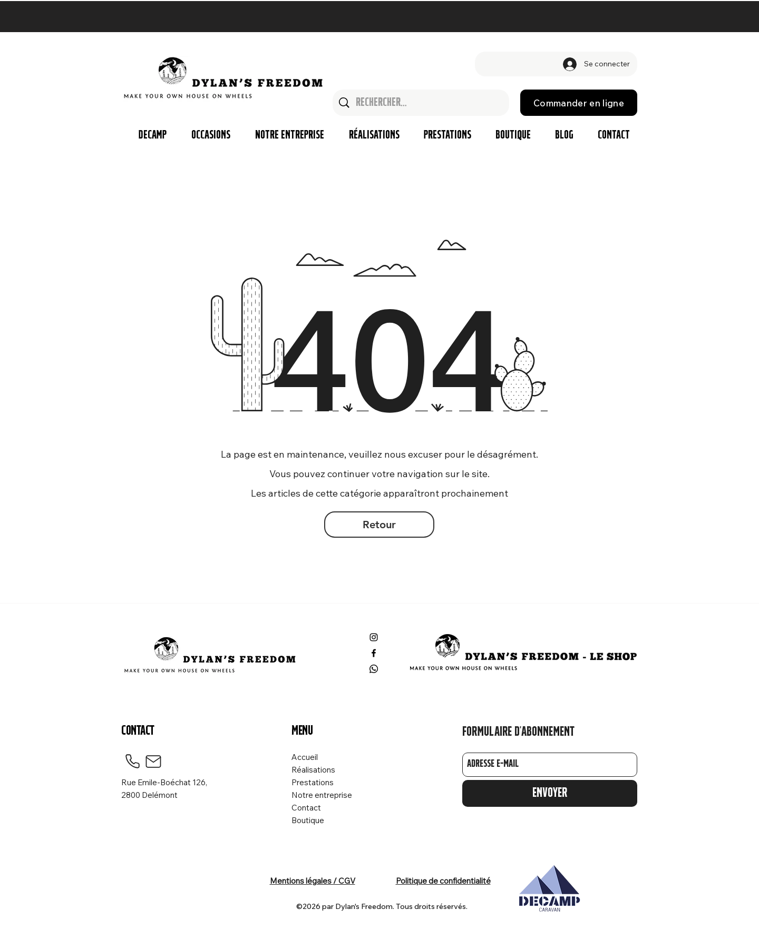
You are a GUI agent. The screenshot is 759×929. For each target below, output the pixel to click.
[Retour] (379, 524)
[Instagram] (373, 637)
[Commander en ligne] (578, 103)
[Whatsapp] (373, 669)
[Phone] (132, 761)
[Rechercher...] (421, 103)
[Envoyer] (549, 793)
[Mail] (153, 761)
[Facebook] (373, 653)
